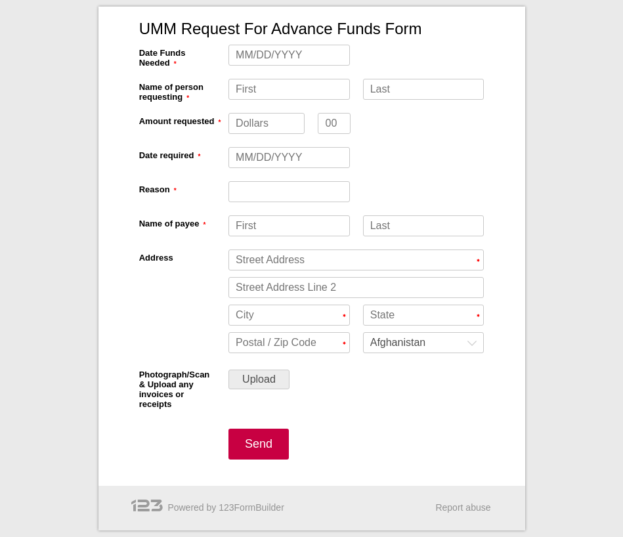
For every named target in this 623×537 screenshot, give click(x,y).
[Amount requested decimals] (334, 123)
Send (258, 443)
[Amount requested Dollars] (266, 123)
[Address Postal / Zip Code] (289, 342)
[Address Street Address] (356, 259)
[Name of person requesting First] (289, 89)
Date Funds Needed (162, 58)
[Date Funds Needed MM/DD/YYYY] (289, 55)
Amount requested (177, 121)
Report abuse (462, 507)
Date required (166, 155)
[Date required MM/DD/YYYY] (289, 157)
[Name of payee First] (289, 225)
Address (156, 258)
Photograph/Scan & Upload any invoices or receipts (174, 389)
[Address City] (289, 315)
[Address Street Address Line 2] (356, 287)
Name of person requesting (171, 92)
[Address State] (423, 315)
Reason (154, 189)
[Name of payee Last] (423, 225)
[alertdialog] (312, 29)
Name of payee (169, 223)
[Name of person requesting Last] (423, 89)
